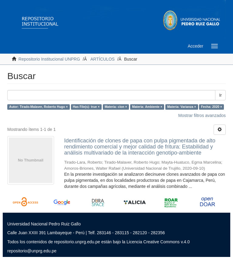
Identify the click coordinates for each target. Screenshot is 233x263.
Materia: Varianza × (181, 106)
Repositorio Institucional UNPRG (49, 59)
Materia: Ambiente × (147, 106)
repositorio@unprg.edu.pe (31, 250)
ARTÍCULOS (102, 59)
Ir (220, 95)
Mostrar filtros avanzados (202, 115)
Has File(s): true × (86, 106)
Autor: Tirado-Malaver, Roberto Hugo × (38, 106)
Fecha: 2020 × (211, 106)
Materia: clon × (116, 106)
